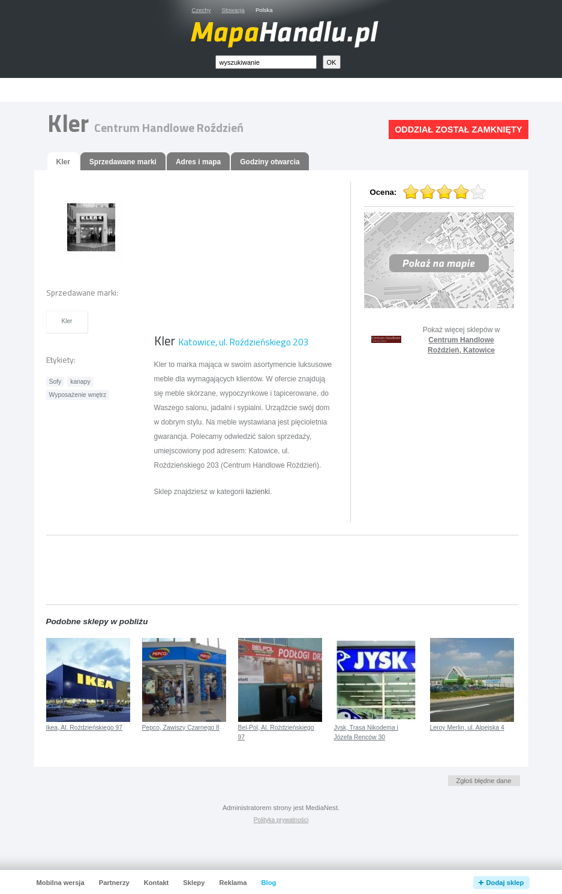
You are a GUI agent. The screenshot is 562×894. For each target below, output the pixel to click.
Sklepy (194, 882)
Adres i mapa (198, 162)
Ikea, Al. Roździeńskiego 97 (84, 727)
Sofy (55, 381)
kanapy (80, 381)
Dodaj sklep (505, 882)
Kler (67, 321)
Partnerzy (114, 882)
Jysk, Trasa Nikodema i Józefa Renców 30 (366, 732)
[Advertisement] (294, 90)
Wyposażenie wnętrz (78, 395)
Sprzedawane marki (123, 162)
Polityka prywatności (281, 820)
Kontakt (156, 882)
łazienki (258, 491)
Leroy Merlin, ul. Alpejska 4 (467, 727)
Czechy (201, 10)
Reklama (233, 882)
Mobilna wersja (61, 882)
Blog (268, 882)
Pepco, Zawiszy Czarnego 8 (181, 727)
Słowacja (233, 10)
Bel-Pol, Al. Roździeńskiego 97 (276, 732)
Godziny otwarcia (269, 162)
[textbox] (266, 62)
